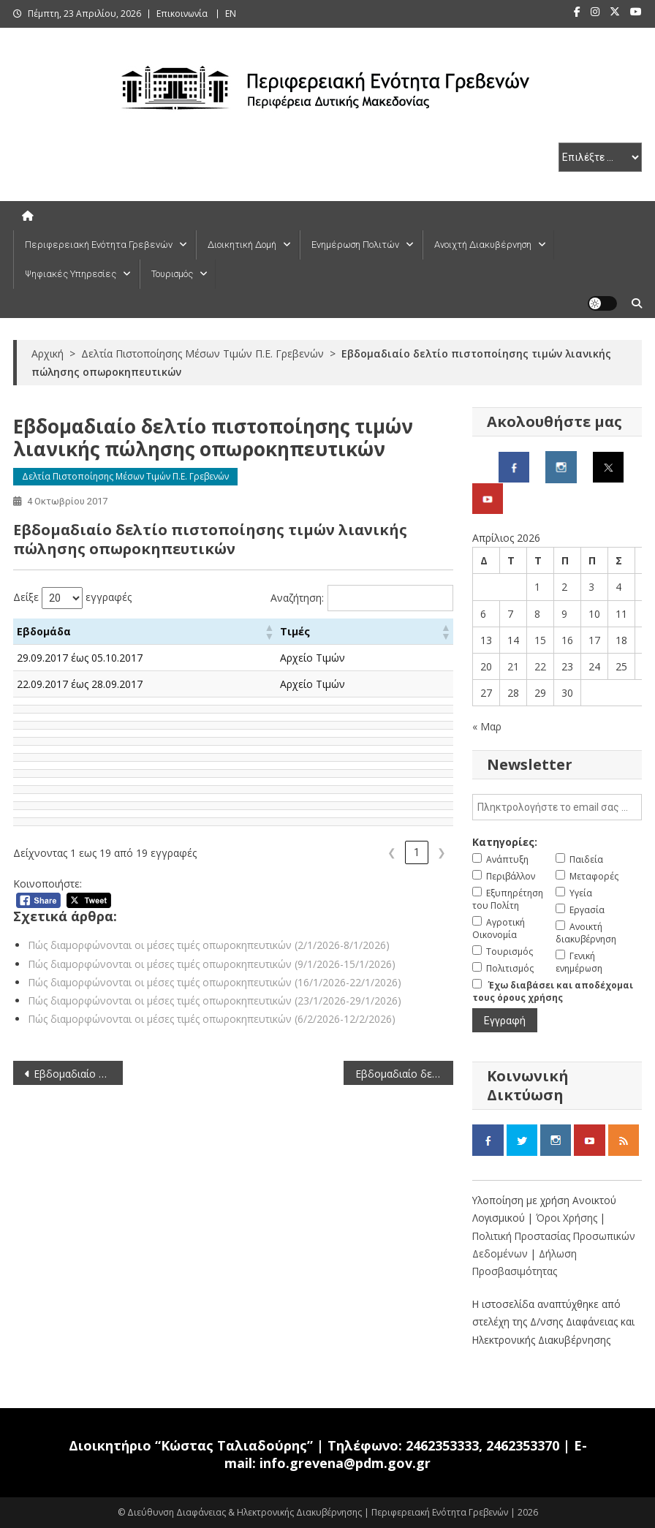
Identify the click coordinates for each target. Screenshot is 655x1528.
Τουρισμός (172, 273)
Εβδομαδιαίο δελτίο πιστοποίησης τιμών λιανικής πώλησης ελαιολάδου (404, 1074)
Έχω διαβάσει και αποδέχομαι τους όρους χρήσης (552, 991)
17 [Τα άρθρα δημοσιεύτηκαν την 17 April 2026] (594, 640)
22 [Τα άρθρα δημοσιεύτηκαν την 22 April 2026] (540, 666)
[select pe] (600, 157)
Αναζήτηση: (297, 598)
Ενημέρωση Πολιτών (355, 244)
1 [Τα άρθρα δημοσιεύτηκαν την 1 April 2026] (537, 587)
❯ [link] (441, 852)
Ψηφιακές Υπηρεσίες (70, 273)
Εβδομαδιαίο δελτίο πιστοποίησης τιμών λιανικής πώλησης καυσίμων (79, 1074)
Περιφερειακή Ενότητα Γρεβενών (99, 244)
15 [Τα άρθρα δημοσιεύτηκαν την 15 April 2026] (540, 640)
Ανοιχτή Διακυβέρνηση (482, 244)
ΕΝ (230, 13)
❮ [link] (391, 852)
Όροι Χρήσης (568, 1218)
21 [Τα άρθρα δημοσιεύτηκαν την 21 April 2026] (513, 666)
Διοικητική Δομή (242, 244)
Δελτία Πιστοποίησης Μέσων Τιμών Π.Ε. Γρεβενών (125, 476)
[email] (557, 807)
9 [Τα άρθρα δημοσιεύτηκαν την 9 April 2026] (564, 614)
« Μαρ (486, 726)
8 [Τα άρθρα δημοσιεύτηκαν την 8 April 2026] (537, 614)
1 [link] (417, 852)
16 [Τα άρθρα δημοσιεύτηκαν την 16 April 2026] (567, 640)
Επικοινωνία (182, 13)
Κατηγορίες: (504, 842)
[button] (290, 631)
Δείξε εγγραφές (72, 598)
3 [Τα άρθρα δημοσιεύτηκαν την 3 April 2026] (591, 587)
